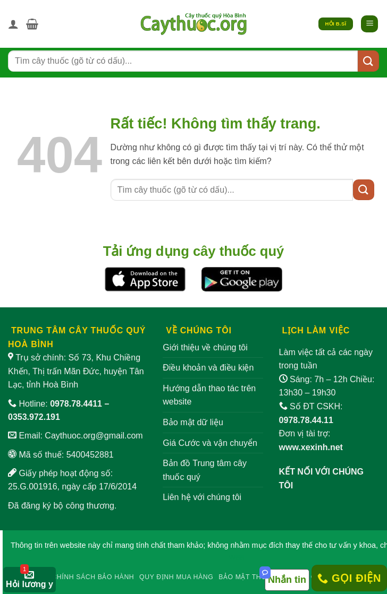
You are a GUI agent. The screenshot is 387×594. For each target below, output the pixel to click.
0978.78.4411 (76, 403)
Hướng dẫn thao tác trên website (209, 395)
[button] (32, 24)
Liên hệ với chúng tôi (202, 497)
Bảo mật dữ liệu (193, 422)
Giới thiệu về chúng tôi (205, 347)
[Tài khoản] (13, 24)
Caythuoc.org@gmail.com (93, 435)
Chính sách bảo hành (93, 577)
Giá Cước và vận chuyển (210, 442)
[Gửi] (368, 60)
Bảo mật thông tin (254, 577)
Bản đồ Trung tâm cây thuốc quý (205, 470)
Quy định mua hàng (176, 577)
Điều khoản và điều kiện (208, 367)
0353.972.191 (34, 416)
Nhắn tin (287, 579)
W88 (237, 557)
